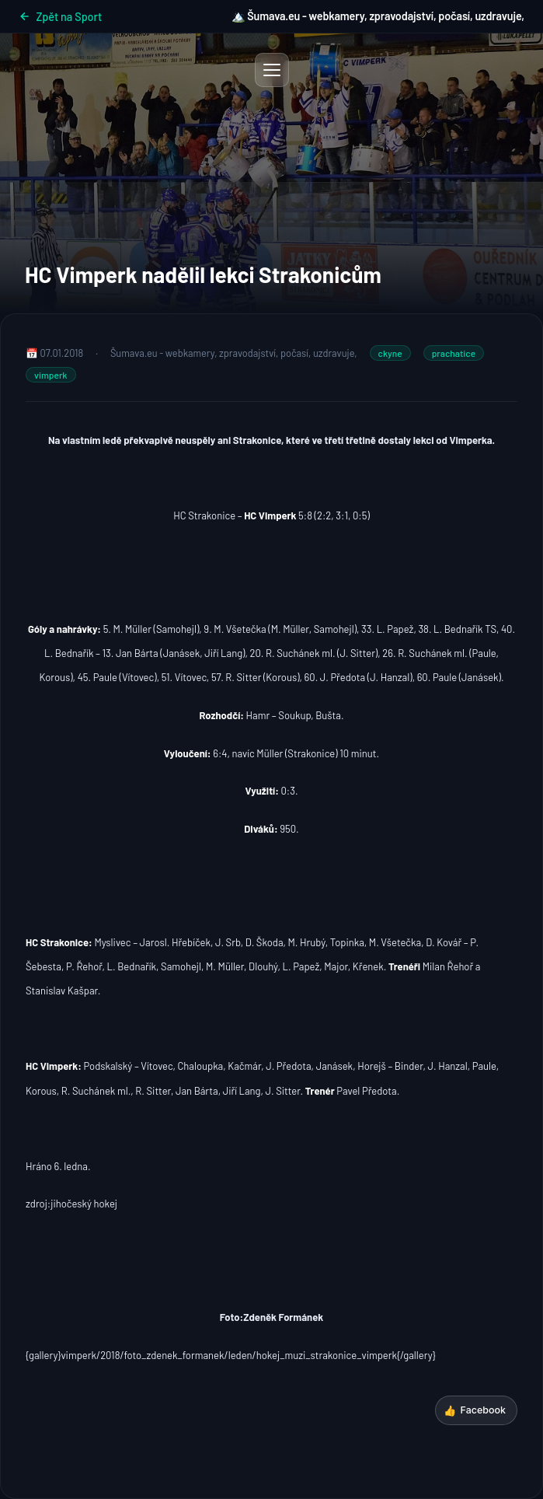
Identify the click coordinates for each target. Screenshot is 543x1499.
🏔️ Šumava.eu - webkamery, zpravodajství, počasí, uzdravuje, (377, 16)
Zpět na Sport (60, 16)
